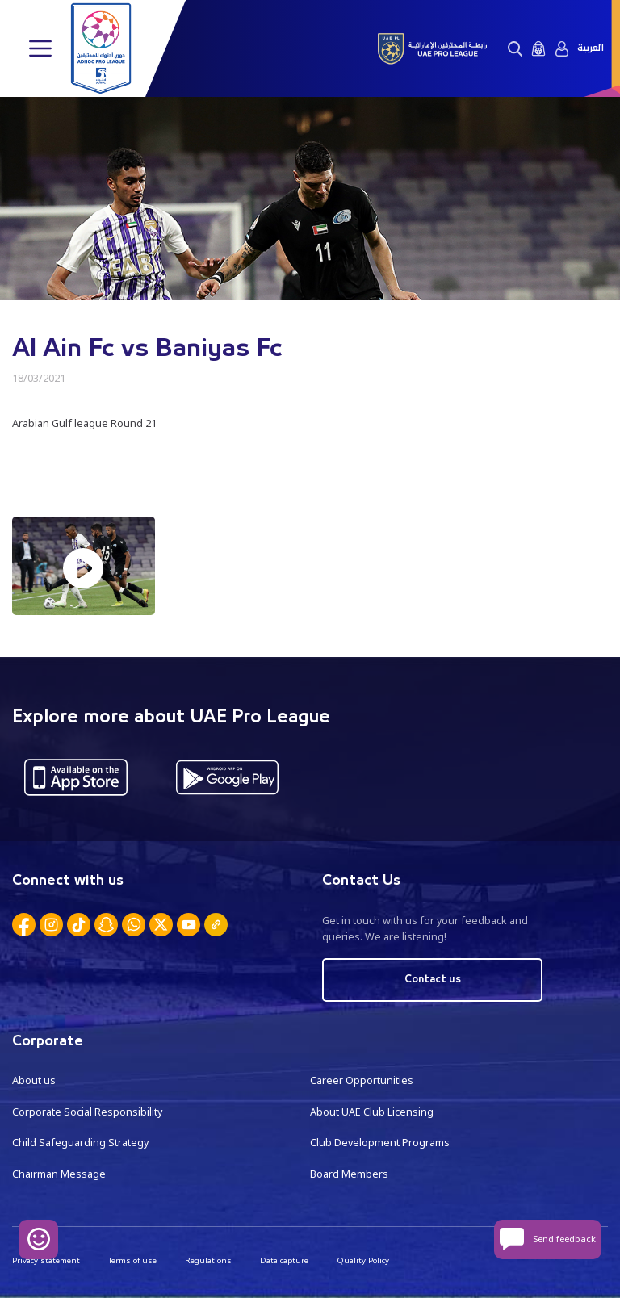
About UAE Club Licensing (372, 1112)
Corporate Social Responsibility (87, 1112)
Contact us (432, 979)
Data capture (284, 1260)
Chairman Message (59, 1174)
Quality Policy (363, 1260)
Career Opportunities (361, 1080)
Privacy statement (46, 1260)
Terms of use (132, 1260)
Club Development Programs (380, 1142)
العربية (590, 48)
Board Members (349, 1174)
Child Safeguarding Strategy (80, 1142)
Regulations (208, 1260)
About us (34, 1080)
